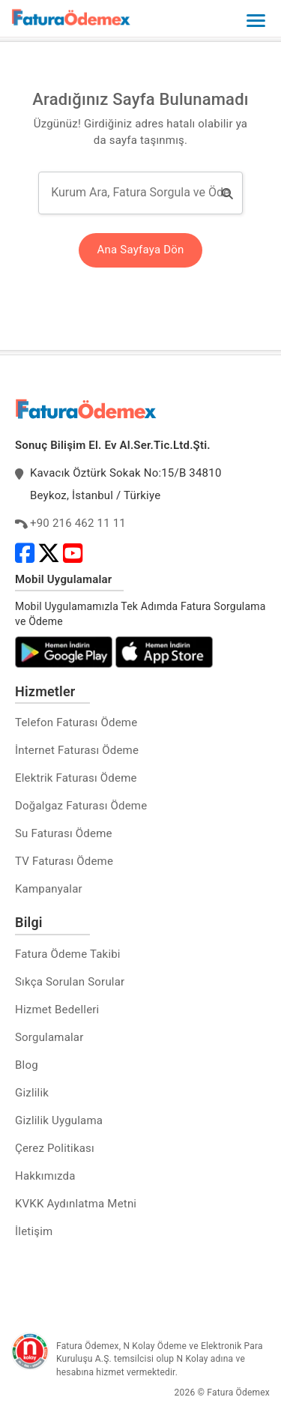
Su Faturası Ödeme (63, 833)
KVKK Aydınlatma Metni (75, 1203)
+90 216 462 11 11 (78, 523)
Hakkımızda (45, 1176)
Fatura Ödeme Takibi (68, 954)
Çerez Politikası (54, 1148)
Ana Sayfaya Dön (140, 249)
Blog (26, 1065)
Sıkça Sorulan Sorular (69, 982)
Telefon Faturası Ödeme (76, 722)
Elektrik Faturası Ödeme (76, 778)
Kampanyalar (48, 889)
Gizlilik (32, 1092)
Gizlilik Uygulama (59, 1120)
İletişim (33, 1231)
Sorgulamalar (49, 1037)
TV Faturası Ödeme (64, 861)
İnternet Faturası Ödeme (77, 750)
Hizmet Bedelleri (57, 1009)
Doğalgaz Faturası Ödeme (81, 805)
